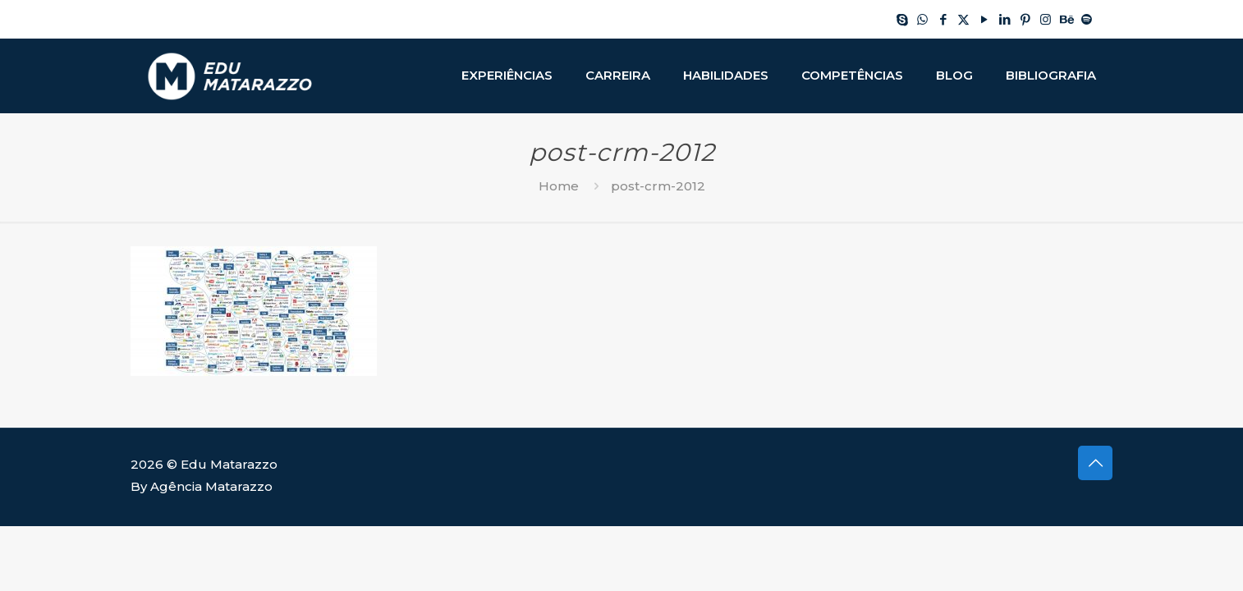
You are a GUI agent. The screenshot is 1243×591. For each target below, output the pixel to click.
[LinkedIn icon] (1004, 19)
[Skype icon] (902, 19)
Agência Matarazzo (211, 486)
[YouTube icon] (984, 19)
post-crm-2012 (658, 186)
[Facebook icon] (943, 19)
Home (559, 186)
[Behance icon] (1066, 19)
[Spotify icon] (1086, 19)
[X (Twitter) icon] (963, 19)
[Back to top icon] (1095, 463)
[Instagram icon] (1045, 19)
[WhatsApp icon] (922, 19)
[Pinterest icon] (1025, 19)
